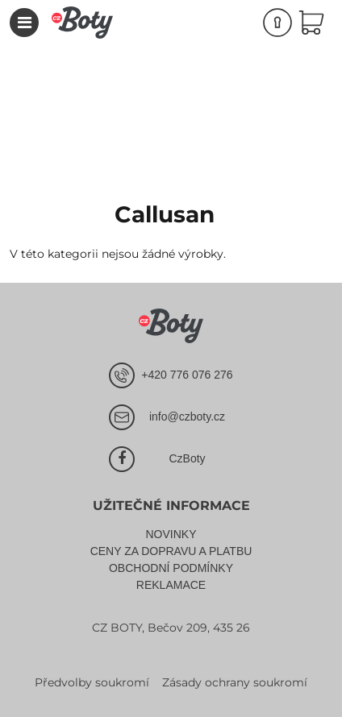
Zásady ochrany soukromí (234, 682)
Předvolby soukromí (92, 682)
